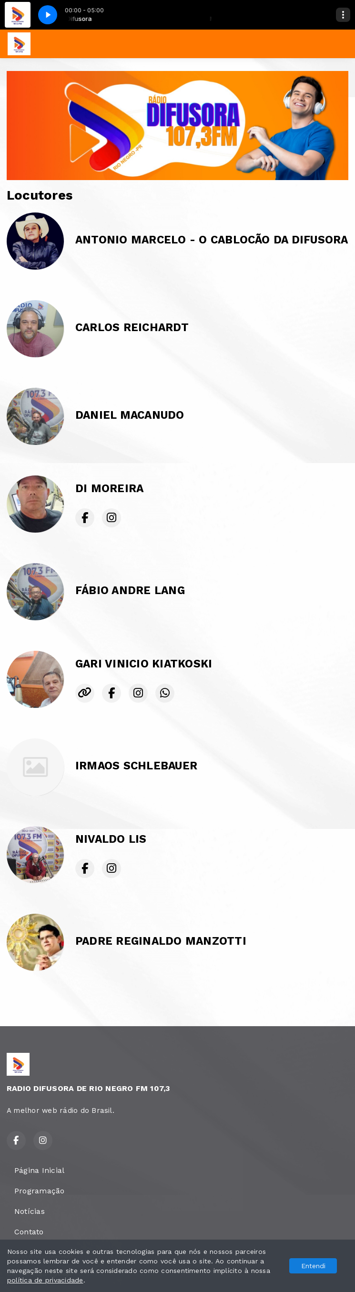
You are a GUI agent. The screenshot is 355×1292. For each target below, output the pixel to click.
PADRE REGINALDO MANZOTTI (160, 941)
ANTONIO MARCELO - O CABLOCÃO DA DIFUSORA (211, 239)
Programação (39, 1190)
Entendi (313, 1266)
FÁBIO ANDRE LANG (130, 590)
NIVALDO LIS (111, 839)
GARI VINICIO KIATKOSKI (143, 663)
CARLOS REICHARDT (132, 327)
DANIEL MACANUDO (129, 415)
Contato (29, 1231)
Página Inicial (39, 1170)
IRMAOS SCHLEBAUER (136, 765)
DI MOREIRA (109, 488)
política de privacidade (45, 1280)
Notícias (29, 1211)
